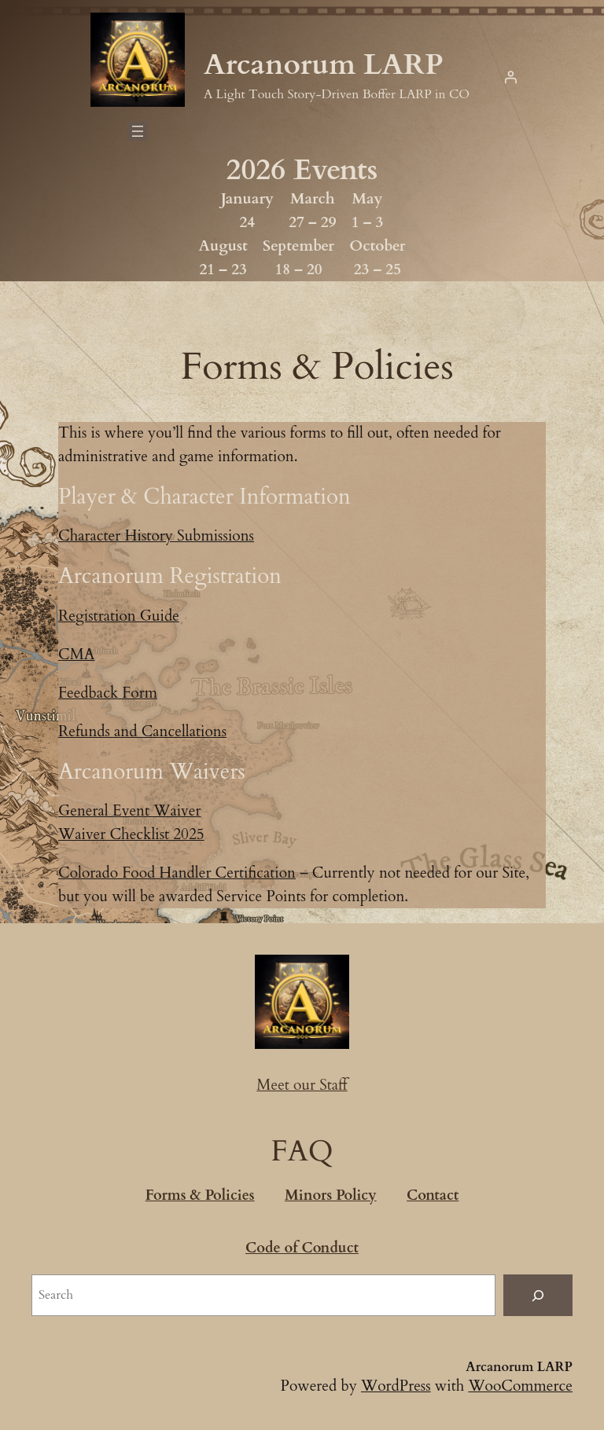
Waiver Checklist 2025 (131, 834)
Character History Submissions (156, 536)
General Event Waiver (129, 811)
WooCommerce (520, 1386)
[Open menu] (137, 131)
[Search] (538, 1295)
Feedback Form (107, 693)
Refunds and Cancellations (142, 731)
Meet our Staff (301, 1085)
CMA (76, 654)
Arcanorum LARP (324, 65)
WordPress (396, 1386)
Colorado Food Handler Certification (177, 873)
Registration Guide (118, 616)
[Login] (510, 77)
